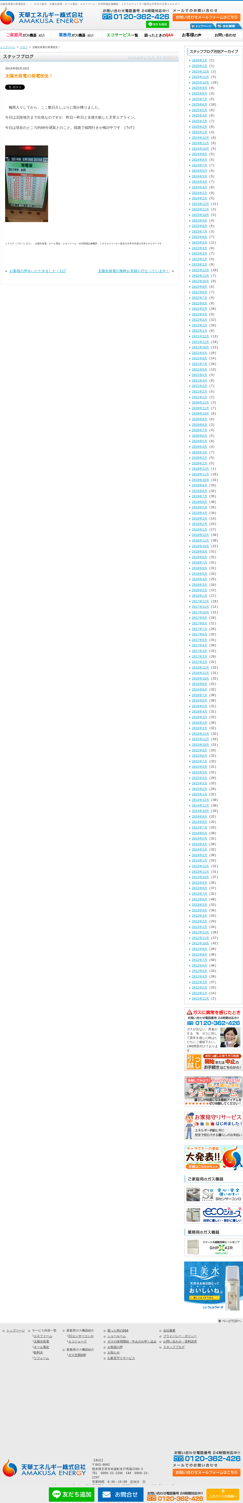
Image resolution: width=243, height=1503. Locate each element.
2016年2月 (199, 723)
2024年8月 (199, 160)
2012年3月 (199, 982)
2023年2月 (199, 259)
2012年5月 (199, 971)
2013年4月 (199, 911)
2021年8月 (199, 359)
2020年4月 (199, 447)
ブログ (24, 47)
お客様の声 (115, 1347)
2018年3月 (199, 585)
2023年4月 (199, 248)
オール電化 (41, 1347)
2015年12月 (200, 734)
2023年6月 (199, 237)
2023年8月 (199, 226)
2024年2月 (199, 193)
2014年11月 (200, 806)
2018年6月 (199, 568)
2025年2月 (199, 127)
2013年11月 (200, 872)
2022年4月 (199, 315)
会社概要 (169, 1331)
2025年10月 (200, 83)
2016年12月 (200, 668)
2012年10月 (200, 944)
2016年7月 (199, 695)
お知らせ (113, 1353)
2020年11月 (200, 408)
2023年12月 (200, 204)
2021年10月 (200, 348)
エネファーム (43, 1336)
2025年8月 (199, 94)
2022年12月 (200, 270)
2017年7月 (199, 629)
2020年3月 (199, 453)
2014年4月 (199, 844)
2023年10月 (200, 215)
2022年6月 (199, 304)
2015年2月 (199, 789)
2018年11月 (200, 541)
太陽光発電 (41, 1342)
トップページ (7, 47)
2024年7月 (199, 166)
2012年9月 (199, 949)
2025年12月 (200, 72)
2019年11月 (200, 475)
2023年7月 (199, 232)
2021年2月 (199, 392)
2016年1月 (199, 728)
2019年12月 (200, 469)
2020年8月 (199, 425)
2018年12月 (200, 535)
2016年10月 (200, 679)
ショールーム (116, 1336)
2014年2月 (199, 855)
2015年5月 (199, 773)
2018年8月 (199, 557)
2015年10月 (200, 745)
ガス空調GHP (77, 1355)
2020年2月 (199, 458)
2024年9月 (199, 154)
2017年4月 (199, 646)
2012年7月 (199, 960)
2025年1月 (199, 132)
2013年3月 (199, 916)
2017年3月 (199, 651)
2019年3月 (199, 519)
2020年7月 (199, 430)
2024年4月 (199, 182)
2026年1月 (199, 66)
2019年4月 (199, 513)
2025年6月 (199, 105)
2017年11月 (200, 607)
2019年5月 (199, 508)
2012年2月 (199, 988)
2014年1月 (199, 861)
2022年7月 (199, 298)
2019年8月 (199, 491)
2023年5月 (199, 243)
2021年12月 (200, 337)
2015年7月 (199, 762)
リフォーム (41, 1358)
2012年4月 (199, 977)
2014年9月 (199, 817)
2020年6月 (199, 436)
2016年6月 (199, 701)
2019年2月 (199, 524)
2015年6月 (199, 767)
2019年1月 (199, 530)
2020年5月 (199, 441)
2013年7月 (199, 894)
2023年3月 (199, 254)
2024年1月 (199, 199)
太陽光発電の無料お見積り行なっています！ (134, 271)
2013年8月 (199, 888)
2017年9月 (199, 618)
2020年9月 (199, 419)
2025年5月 (199, 110)
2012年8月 (199, 955)
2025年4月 (199, 116)
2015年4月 (199, 778)
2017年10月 (200, 613)
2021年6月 (199, 370)
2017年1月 (199, 662)
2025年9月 (199, 88)
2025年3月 (199, 121)
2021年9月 (199, 353)
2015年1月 (199, 795)
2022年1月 (199, 331)
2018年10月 (200, 546)
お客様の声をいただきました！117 (37, 271)
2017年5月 (199, 640)
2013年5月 (199, 905)
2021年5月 (199, 375)
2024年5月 (199, 177)
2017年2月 (199, 657)
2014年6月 (199, 833)
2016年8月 (199, 690)
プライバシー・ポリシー (180, 1336)
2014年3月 (199, 850)
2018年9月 (199, 552)
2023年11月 (200, 210)
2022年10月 (200, 281)
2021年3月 (199, 386)
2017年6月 (199, 635)
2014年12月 (200, 800)
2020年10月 (200, 414)
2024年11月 (200, 143)
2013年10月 (200, 877)
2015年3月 (199, 784)
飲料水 (38, 1353)
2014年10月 (200, 811)
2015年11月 (200, 739)
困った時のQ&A (117, 1331)
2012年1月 (199, 993)
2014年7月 (199, 828)
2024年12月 (200, 138)
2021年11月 (200, 342)
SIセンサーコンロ (80, 1336)
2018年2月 (199, 590)
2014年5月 (199, 839)
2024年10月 (200, 149)
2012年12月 (200, 933)
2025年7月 (199, 99)
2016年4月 (199, 712)
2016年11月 (200, 673)
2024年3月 (199, 188)
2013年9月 (199, 883)
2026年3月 (199, 61)
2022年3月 (199, 320)
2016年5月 (199, 706)
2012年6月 (199, 966)
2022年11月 (200, 276)
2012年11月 (200, 938)
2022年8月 (199, 292)
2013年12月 (200, 866)
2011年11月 (200, 999)
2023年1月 (199, 265)
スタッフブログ (174, 1347)
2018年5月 (199, 574)
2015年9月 (199, 751)
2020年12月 (200, 403)
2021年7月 (199, 364)
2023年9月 (199, 221)
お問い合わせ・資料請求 (180, 1342)
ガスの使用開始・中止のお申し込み (132, 1342)
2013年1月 (199, 927)
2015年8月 (199, 756)
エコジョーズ (77, 1342)
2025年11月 (200, 77)
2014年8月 (199, 822)
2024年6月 (199, 171)
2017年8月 (199, 624)
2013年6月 (199, 900)
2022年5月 (199, 309)
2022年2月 (199, 326)
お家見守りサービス (121, 1358)
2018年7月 (199, 563)
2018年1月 (199, 596)
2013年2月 (199, 922)
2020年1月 (199, 464)
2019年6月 (199, 502)
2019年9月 (199, 486)
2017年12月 (200, 602)
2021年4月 (199, 381)
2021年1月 (199, 397)
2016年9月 (199, 684)
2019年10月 (200, 480)
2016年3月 (199, 717)
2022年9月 (199, 287)
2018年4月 (199, 579)
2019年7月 (199, 497)
